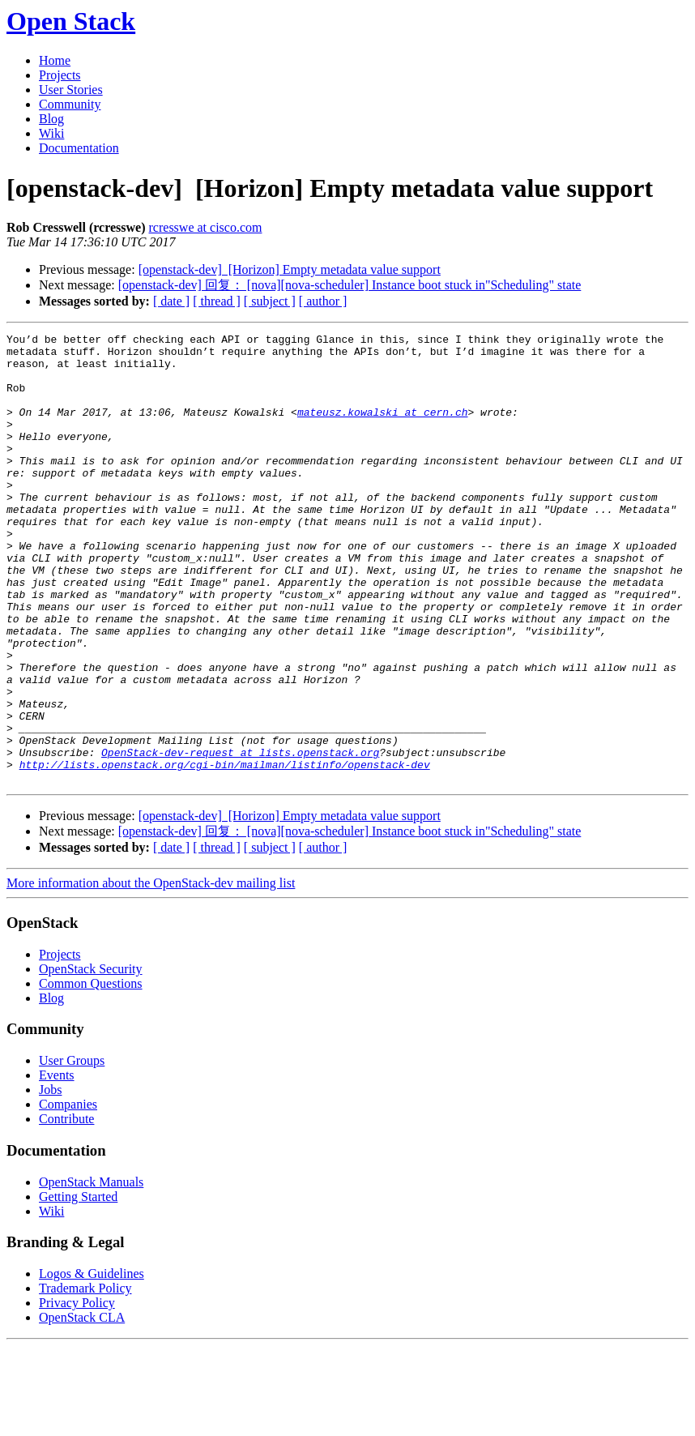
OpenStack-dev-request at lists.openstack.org (240, 837)
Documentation (79, 148)
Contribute (66, 1209)
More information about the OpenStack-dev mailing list (150, 973)
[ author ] (323, 301)
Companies (68, 1194)
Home (54, 60)
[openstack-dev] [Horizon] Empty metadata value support (290, 269)
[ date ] (171, 301)
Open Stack (70, 21)
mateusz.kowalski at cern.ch (382, 428)
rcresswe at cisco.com (205, 227)
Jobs (50, 1179)
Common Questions (91, 1073)
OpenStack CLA (82, 1407)
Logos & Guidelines (91, 1363)
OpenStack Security (91, 1059)
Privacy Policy (77, 1393)
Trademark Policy (85, 1378)
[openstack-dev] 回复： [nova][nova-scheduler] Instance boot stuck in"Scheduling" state (350, 285)
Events (57, 1165)
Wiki (51, 133)
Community (69, 104)
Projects (60, 75)
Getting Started (78, 1286)
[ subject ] (270, 301)
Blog (51, 119)
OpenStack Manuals (91, 1272)
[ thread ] (217, 301)
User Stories (71, 89)
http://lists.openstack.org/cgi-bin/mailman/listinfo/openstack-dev (224, 851)
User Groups (71, 1150)
